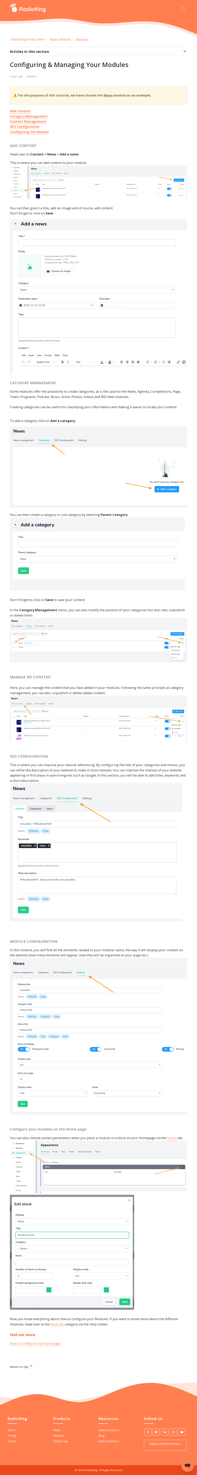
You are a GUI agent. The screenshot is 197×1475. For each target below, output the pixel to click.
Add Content (20, 111)
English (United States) (164, 1445)
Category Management (29, 116)
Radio (57, 1430)
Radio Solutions (108, 1441)
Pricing (12, 1435)
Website (58, 1435)
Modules (82, 39)
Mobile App (60, 1441)
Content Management (28, 121)
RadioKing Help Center (28, 39)
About (11, 1430)
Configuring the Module (29, 132)
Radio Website (60, 39)
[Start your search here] (184, 8)
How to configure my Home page (35, 1343)
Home (172, 1138)
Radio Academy (108, 1430)
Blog (101, 1435)
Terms (12, 1441)
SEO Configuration (25, 126)
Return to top (21, 1366)
